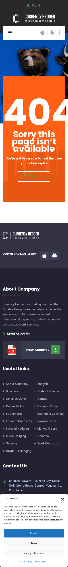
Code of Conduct (49, 391)
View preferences (34, 553)
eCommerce (14, 414)
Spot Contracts (48, 443)
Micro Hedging (16, 436)
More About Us (16, 333)
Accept (34, 533)
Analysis (43, 384)
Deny (34, 543)
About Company (17, 384)
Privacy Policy (40, 561)
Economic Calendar (50, 414)
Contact (43, 399)
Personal (43, 436)
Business (12, 391)
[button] (62, 499)
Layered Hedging (17, 429)
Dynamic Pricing (48, 406)
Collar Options (16, 399)
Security (11, 443)
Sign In (34, 5)
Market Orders (47, 429)
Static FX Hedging (18, 451)
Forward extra (47, 421)
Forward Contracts (19, 421)
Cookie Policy (26, 561)
